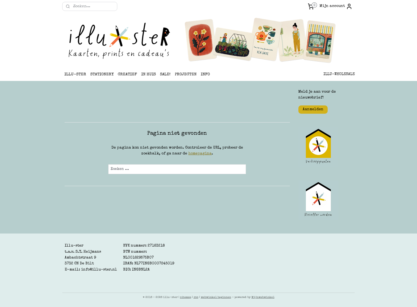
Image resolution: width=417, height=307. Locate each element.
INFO (205, 74)
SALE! (165, 74)
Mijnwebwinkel (263, 297)
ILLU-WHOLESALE (339, 74)
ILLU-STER (75, 74)
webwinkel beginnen (216, 297)
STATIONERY (102, 74)
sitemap (185, 297)
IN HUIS (148, 74)
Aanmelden (313, 109)
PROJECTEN (186, 74)
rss (196, 297)
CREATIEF (127, 74)
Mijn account (336, 6)
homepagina (200, 153)
